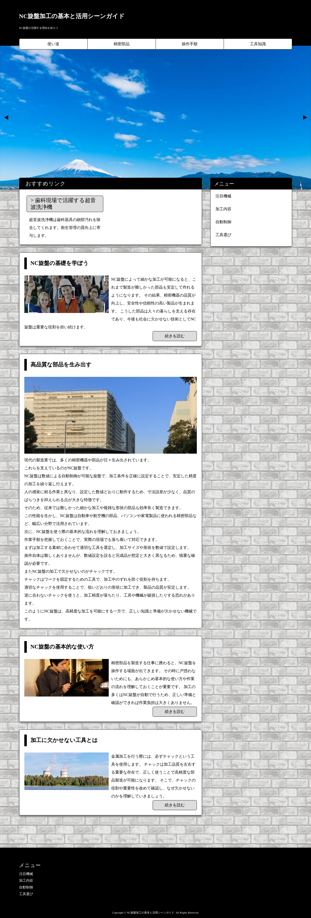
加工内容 (223, 209)
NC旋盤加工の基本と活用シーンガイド (72, 16)
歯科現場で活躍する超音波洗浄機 (63, 203)
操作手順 (190, 44)
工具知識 (258, 44)
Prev (6, 118)
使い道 (53, 44)
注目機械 (223, 196)
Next (305, 118)
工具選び (223, 235)
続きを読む (175, 336)
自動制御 (223, 222)
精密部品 (122, 44)
